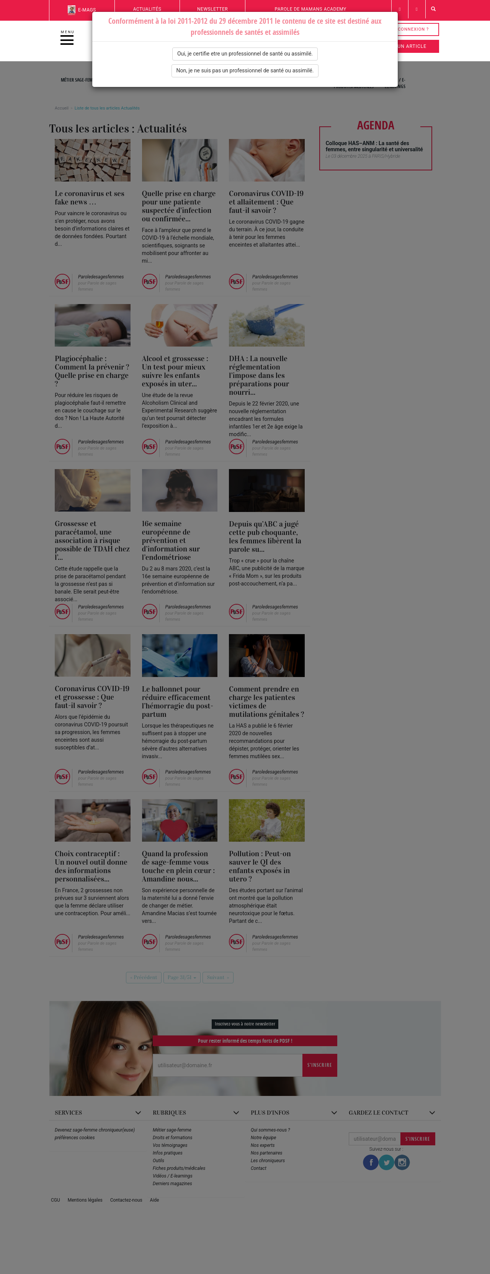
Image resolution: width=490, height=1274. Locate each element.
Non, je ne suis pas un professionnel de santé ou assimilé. (245, 70)
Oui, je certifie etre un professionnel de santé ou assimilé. (245, 54)
